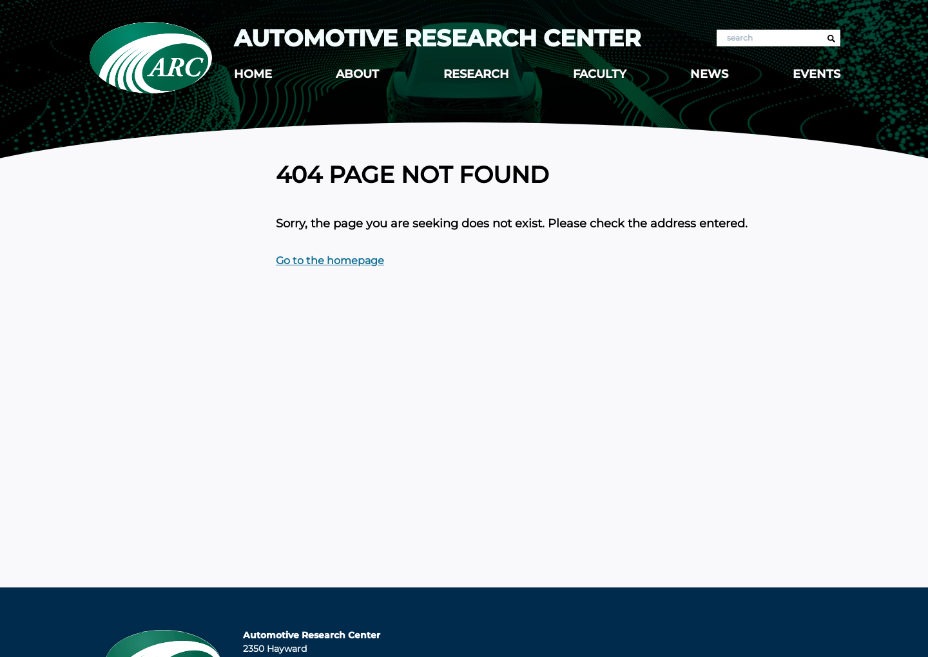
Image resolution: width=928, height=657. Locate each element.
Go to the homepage (330, 260)
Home (253, 74)
